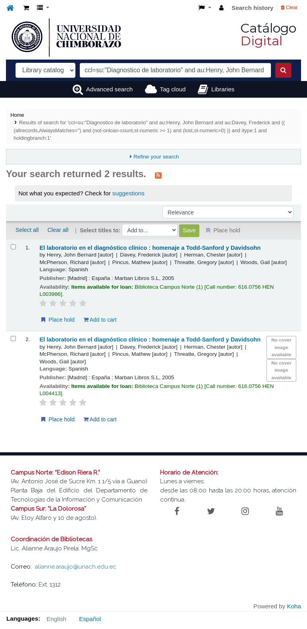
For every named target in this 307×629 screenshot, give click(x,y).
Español (90, 618)
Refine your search (156, 157)
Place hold (57, 319)
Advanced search (109, 89)
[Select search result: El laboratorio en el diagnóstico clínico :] (13, 246)
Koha (294, 606)
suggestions (128, 193)
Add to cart (100, 319)
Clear (289, 7)
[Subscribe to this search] (158, 174)
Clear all (57, 230)
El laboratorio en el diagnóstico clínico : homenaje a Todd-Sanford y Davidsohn (150, 248)
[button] (26, 8)
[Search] (283, 70)
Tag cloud (173, 89)
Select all (27, 230)
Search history (253, 7)
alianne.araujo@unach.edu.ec (75, 566)
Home (17, 115)
